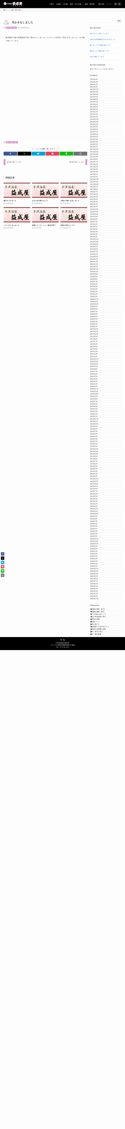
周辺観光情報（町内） (100, 1065)
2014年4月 (96, 753)
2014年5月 (96, 749)
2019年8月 (96, 454)
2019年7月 (96, 459)
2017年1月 (95, 599)
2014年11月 (96, 721)
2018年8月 (96, 510)
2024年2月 (96, 202)
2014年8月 (96, 735)
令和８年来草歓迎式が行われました (102, 39)
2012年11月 (96, 833)
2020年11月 (96, 384)
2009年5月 (96, 1029)
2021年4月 (96, 361)
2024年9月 (96, 169)
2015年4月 (96, 697)
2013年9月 (96, 786)
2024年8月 (96, 174)
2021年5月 (96, 356)
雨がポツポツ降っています (99, 33)
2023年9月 (96, 225)
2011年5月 (95, 917)
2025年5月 (96, 132)
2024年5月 (96, 188)
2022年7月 (96, 291)
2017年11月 (96, 552)
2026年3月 (96, 85)
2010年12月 (96, 940)
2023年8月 (96, 230)
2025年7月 (96, 122)
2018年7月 (96, 515)
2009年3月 (96, 1038)
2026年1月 (96, 94)
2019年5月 (96, 468)
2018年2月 (96, 538)
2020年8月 (96, 398)
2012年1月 (95, 880)
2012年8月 (96, 847)
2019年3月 (96, 477)
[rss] (119, 4)
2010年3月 (96, 982)
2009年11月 (96, 1001)
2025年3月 (96, 141)
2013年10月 (96, 781)
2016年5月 (96, 636)
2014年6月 (96, 744)
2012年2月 (96, 875)
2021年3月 (96, 365)
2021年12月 (96, 323)
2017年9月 (96, 562)
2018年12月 (96, 492)
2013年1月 (95, 823)
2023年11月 (96, 216)
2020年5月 (96, 412)
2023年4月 (96, 248)
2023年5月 (96, 244)
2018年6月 (96, 520)
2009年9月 (96, 1010)
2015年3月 (96, 702)
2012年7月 (96, 851)
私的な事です (97, 1093)
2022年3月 (96, 309)
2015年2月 (96, 707)
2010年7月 (96, 964)
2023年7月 (96, 235)
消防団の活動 (97, 1084)
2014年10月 (96, 725)
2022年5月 (96, 300)
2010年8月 (96, 959)
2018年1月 (95, 543)
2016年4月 (96, 641)
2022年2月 (96, 314)
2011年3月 (95, 926)
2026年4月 (96, 80)
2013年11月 (96, 777)
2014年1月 (95, 767)
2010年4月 (96, 978)
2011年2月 (95, 931)
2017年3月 (96, 590)
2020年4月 (96, 417)
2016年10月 (96, 613)
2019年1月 (95, 487)
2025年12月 (96, 99)
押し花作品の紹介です (100, 1074)
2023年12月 (96, 211)
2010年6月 (96, 968)
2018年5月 (96, 524)
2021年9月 (96, 337)
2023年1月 (96, 262)
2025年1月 (96, 150)
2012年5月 (96, 861)
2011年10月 (96, 893)
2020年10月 (96, 389)
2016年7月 (96, 627)
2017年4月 (96, 585)
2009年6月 (96, 1024)
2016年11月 (96, 608)
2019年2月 (96, 482)
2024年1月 (96, 206)
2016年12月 (96, 604)
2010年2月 (96, 987)
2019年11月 (96, 440)
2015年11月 (96, 664)
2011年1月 (95, 936)
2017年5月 (96, 580)
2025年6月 (96, 127)
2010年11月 (96, 945)
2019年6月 (96, 464)
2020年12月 (96, 379)
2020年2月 (96, 426)
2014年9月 (96, 730)
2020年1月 (96, 431)
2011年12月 (96, 884)
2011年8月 (95, 903)
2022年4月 (96, 305)
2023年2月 (96, 258)
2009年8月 (96, 1015)
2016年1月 (95, 655)
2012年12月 (96, 828)
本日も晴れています (97, 57)
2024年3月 (96, 197)
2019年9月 (96, 449)
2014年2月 (96, 763)
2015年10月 (96, 669)
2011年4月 (95, 922)
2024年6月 (96, 183)
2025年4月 (96, 136)
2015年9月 (96, 674)
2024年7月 (96, 178)
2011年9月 (95, 898)
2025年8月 (96, 118)
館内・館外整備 (98, 1112)
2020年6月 (96, 407)
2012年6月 (96, 856)
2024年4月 (96, 192)
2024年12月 (96, 155)
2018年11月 (96, 496)
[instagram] (115, 4)
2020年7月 (96, 403)
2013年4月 (96, 809)
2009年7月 (96, 1020)
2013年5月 (96, 805)
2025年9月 (96, 113)
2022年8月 (96, 286)
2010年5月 (96, 973)
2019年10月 (96, 445)
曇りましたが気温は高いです (100, 45)
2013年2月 (96, 819)
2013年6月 (96, 800)
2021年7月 (96, 347)
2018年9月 (96, 506)
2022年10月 (96, 277)
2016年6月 (96, 632)
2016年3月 (96, 646)
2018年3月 (96, 534)
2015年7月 (96, 683)
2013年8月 (96, 791)
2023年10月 (96, 220)
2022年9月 (96, 281)
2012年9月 (96, 842)
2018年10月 (96, 501)
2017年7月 (96, 571)
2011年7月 (95, 908)
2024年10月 (96, 164)
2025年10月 (96, 108)
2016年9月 (96, 618)
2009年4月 (96, 1034)
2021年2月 (96, 370)
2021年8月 (96, 342)
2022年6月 (96, 295)
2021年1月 (95, 375)
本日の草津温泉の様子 (100, 1079)
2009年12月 (96, 996)
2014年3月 (96, 758)
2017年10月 (96, 557)
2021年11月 (96, 328)
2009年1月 (96, 1048)
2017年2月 (96, 594)
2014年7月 (96, 739)
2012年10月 (96, 837)
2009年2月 (96, 1043)
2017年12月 (96, 548)
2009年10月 (96, 1006)
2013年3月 (96, 814)
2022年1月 (96, 319)
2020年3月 (96, 421)
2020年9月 (96, 393)
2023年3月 (96, 253)
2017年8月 (96, 566)
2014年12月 (96, 716)
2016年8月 (96, 622)
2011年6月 (95, 912)
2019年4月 (96, 473)
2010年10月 (96, 950)
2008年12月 (96, 1052)
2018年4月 (96, 529)
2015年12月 (96, 660)
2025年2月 (96, 146)
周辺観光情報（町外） (100, 1070)
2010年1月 (95, 992)
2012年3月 (96, 870)
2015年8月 (96, 678)
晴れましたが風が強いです (99, 51)
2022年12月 (96, 267)
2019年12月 (96, 435)
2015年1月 (95, 711)
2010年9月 (96, 954)
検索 (119, 21)
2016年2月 (96, 650)
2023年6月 (96, 239)
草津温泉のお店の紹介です (102, 1098)
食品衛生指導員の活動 (100, 1102)
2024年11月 (96, 160)
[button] (10, 154)
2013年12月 (96, 772)
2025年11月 (96, 104)
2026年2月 (96, 90)
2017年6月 (96, 576)
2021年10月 (96, 333)
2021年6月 (96, 351)
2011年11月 (96, 889)
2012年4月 (96, 865)
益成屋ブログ (97, 1088)
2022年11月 (96, 272)
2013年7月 (96, 795)
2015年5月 (96, 693)
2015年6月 (96, 688)
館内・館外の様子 (11, 28)
